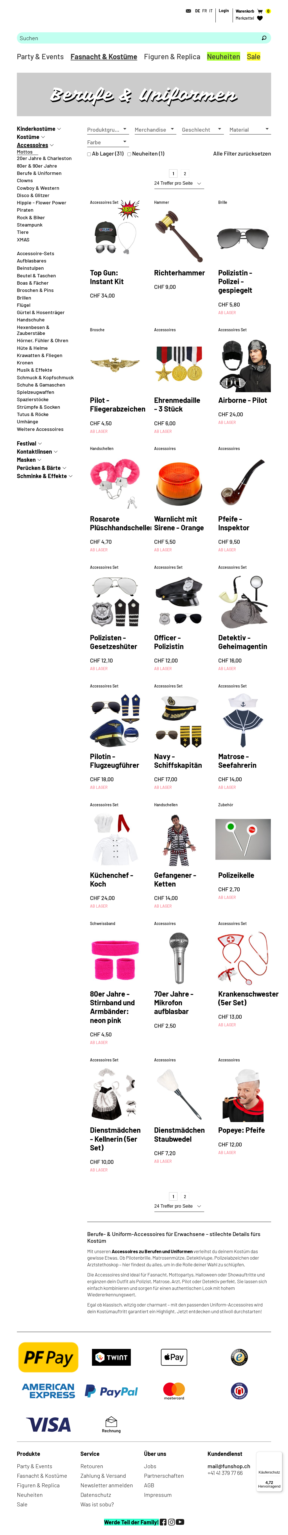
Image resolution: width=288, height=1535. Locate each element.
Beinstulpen (30, 268)
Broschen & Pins (35, 290)
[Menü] (279, 1455)
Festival (26, 443)
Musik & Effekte (34, 370)
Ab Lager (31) (107, 153)
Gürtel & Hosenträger (41, 312)
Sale (253, 56)
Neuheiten (223, 56)
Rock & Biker (31, 217)
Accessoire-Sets (35, 253)
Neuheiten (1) (148, 153)
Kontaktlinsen (34, 451)
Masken (26, 459)
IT (211, 10)
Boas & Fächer (33, 283)
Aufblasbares (31, 260)
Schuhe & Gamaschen (41, 385)
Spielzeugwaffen (35, 392)
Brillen (24, 297)
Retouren (91, 1466)
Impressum (158, 1494)
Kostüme (28, 136)
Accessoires (32, 144)
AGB (149, 1485)
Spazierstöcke (33, 399)
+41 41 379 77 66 (225, 1472)
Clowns (25, 180)
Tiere (23, 232)
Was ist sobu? (97, 1504)
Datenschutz (95, 1494)
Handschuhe (31, 319)
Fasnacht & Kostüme (104, 56)
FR (204, 10)
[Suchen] (264, 38)
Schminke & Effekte (42, 475)
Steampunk (29, 224)
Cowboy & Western (38, 188)
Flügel (23, 305)
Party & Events (40, 56)
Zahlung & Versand (103, 1475)
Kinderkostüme (36, 128)
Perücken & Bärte (39, 467)
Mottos (25, 152)
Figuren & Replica (172, 56)
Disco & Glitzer (33, 195)
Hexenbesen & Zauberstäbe (33, 330)
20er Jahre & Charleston (44, 158)
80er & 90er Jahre (37, 166)
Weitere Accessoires (40, 429)
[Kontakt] (187, 11)
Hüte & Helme (32, 348)
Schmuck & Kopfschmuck (45, 377)
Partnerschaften (164, 1475)
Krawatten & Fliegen (39, 355)
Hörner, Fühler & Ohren (42, 340)
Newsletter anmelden (106, 1485)
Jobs (150, 1466)
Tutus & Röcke (33, 414)
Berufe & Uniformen (39, 173)
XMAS (23, 239)
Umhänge (27, 421)
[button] (108, 129)
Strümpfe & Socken (38, 407)
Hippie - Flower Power (41, 202)
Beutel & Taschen (36, 275)
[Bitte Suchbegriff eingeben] (137, 38)
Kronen (25, 362)
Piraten (25, 210)
